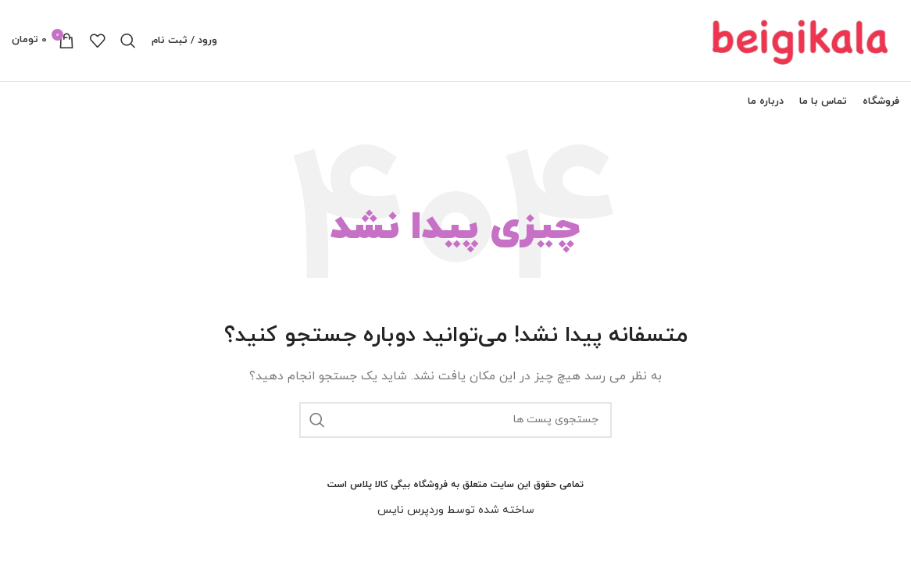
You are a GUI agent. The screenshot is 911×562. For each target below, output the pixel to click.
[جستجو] (128, 40)
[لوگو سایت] (801, 39)
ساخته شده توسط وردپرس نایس (455, 510)
